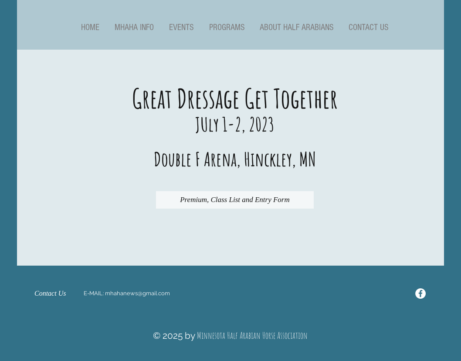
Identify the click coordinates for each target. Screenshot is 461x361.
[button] (134, 27)
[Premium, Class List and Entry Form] (235, 200)
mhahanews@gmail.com (137, 293)
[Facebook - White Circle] (420, 293)
